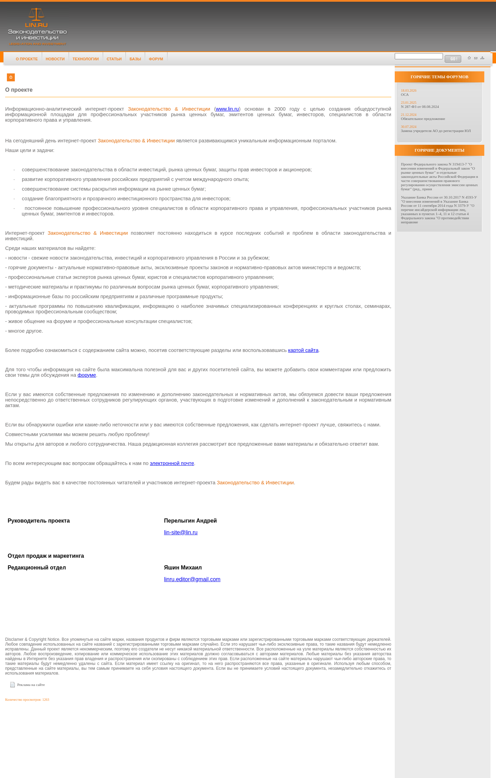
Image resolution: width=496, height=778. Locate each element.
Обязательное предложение (423, 119)
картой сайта (303, 350)
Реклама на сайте (31, 685)
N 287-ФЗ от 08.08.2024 (420, 106)
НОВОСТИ (55, 59)
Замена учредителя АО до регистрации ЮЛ (436, 131)
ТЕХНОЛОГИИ (86, 59)
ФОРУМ (156, 59)
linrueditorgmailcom (192, 579)
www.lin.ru (227, 109)
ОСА (405, 94)
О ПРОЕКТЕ (27, 59)
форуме (87, 375)
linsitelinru (180, 532)
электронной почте (172, 463)
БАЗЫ (135, 59)
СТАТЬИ (114, 59)
